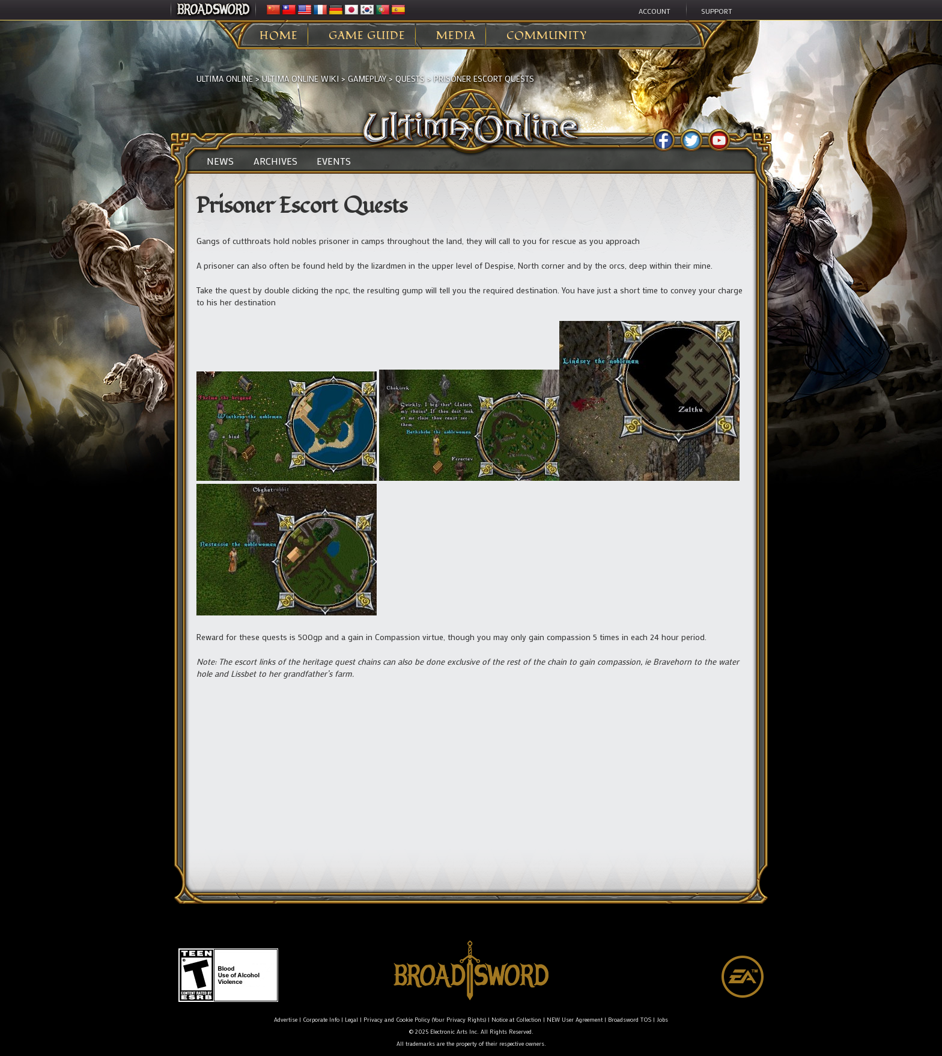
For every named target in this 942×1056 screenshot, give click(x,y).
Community (546, 36)
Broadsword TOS (629, 1020)
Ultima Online (224, 78)
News (220, 161)
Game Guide (367, 36)
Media (456, 36)
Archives (275, 161)
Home (279, 36)
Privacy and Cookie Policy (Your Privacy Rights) (424, 1020)
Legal (351, 1020)
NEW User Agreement (575, 1020)
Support (716, 11)
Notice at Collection (516, 1020)
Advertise (285, 1020)
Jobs (662, 1020)
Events (334, 161)
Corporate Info (321, 1020)
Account (654, 11)
